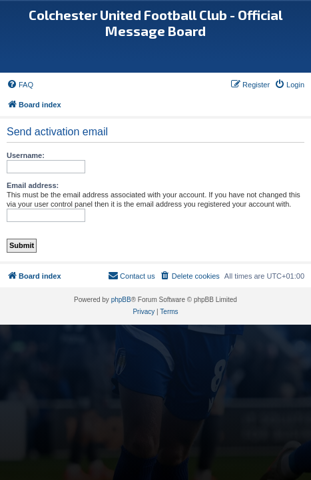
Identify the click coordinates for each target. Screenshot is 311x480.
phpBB (121, 299)
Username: (26, 155)
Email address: (33, 185)
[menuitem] (20, 85)
